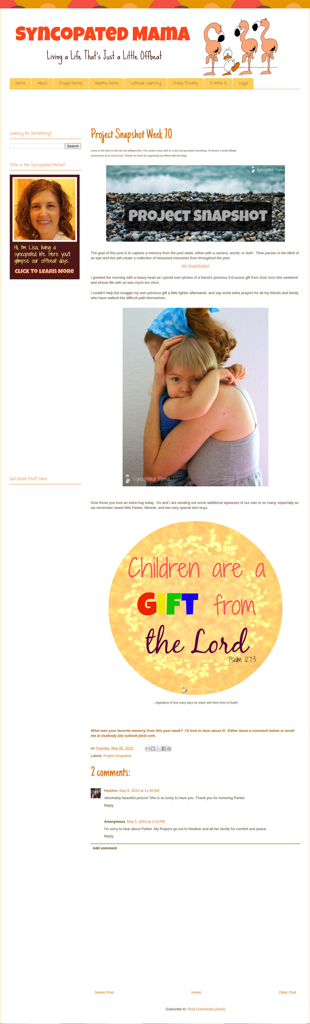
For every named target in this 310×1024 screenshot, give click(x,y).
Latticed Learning (145, 83)
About (42, 83)
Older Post (287, 992)
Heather (111, 791)
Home (20, 83)
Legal (243, 83)
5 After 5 (218, 83)
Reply (108, 805)
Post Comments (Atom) (206, 1009)
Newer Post (104, 992)
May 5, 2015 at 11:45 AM (139, 791)
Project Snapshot (117, 756)
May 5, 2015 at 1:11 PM (146, 821)
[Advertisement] (111, 110)
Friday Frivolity (185, 83)
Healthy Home (106, 83)
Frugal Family (70, 83)
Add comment (105, 848)
